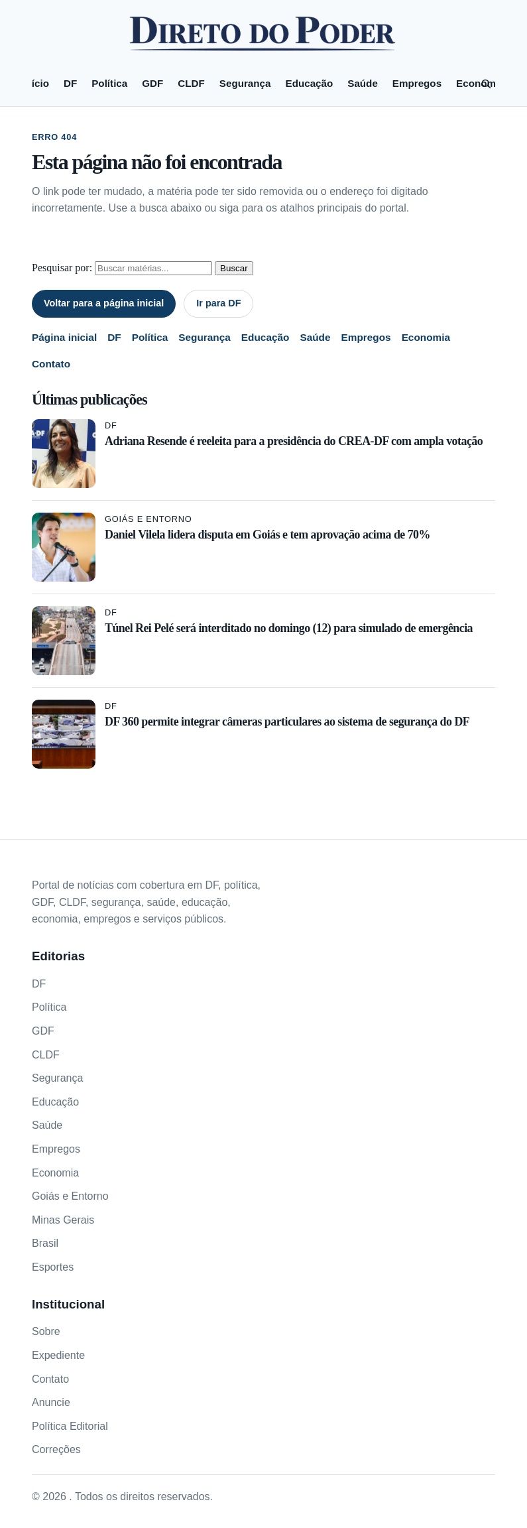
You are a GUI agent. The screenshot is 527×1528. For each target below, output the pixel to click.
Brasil (45, 1243)
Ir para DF (218, 303)
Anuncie (51, 1402)
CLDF (191, 83)
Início (36, 83)
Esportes (53, 1267)
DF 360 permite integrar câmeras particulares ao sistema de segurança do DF (287, 721)
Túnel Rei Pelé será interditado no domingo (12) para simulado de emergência (289, 628)
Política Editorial (70, 1426)
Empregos (416, 83)
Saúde (362, 83)
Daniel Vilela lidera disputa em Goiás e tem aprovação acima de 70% (267, 534)
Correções (56, 1449)
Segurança (245, 83)
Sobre (46, 1331)
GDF (152, 83)
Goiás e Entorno (148, 519)
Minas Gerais (63, 1220)
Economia (426, 337)
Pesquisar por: (62, 267)
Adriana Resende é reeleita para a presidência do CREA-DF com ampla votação (294, 441)
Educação (309, 83)
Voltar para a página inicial (104, 303)
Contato (51, 363)
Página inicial (64, 337)
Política (109, 83)
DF (70, 83)
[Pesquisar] (486, 83)
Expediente (58, 1355)
